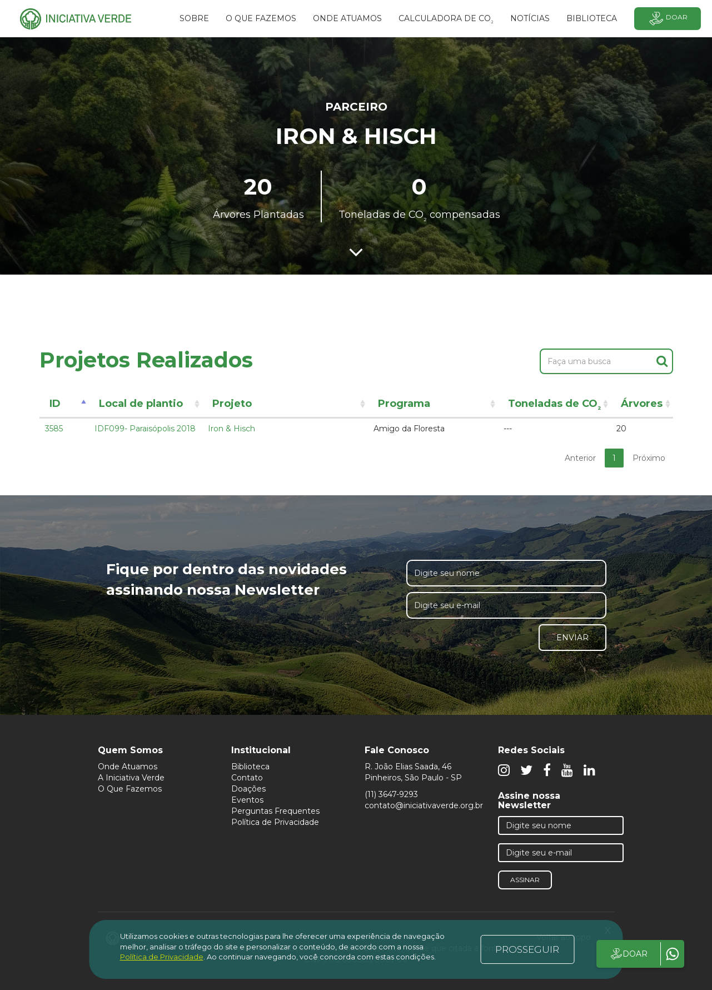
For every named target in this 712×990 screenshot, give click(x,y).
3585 (54, 429)
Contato (247, 778)
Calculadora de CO (446, 20)
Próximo (649, 458)
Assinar (525, 879)
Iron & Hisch (231, 429)
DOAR (628, 954)
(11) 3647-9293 (391, 794)
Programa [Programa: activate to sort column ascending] (404, 403)
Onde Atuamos (127, 767)
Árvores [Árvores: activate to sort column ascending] (642, 403)
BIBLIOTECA (591, 18)
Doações (248, 789)
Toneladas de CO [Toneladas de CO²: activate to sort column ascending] (554, 405)
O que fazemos (261, 18)
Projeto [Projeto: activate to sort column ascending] (232, 403)
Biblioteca (250, 767)
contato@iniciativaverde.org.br (424, 805)
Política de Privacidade (275, 822)
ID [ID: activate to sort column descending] (55, 403)
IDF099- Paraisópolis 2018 (145, 429)
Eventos (247, 800)
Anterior (580, 458)
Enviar (572, 638)
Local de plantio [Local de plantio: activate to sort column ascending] (141, 403)
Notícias (530, 18)
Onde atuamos (347, 18)
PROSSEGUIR (527, 949)
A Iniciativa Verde (131, 778)
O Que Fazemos (130, 789)
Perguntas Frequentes (275, 811)
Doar (668, 19)
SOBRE (194, 18)
